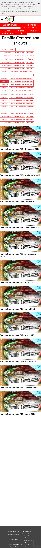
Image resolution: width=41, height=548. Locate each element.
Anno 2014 (4, 84)
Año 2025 (4, 119)
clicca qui (13, 9)
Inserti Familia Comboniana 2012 (21, 78)
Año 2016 (4, 91)
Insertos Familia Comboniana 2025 (21, 119)
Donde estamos (27, 543)
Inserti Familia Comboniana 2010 (21, 72)
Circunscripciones (27, 540)
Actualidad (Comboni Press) (27, 537)
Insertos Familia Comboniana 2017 (21, 94)
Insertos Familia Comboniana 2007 (12, 59)
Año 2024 (30, 116)
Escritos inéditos (14, 544)
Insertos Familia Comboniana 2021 (21, 107)
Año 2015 (4, 87)
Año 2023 (4, 113)
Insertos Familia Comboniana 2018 (21, 97)
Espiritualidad (14, 547)
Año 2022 (30, 110)
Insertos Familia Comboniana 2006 (12, 62)
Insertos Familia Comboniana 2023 (21, 113)
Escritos (14, 542)
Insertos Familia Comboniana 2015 (21, 87)
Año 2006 (30, 59)
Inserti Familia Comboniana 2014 (21, 84)
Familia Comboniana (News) (27, 546)
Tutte (3, 49)
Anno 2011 (4, 75)
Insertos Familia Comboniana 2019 (21, 100)
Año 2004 (30, 65)
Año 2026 (30, 122)
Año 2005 (30, 62)
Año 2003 (30, 68)
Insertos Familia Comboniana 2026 (12, 122)
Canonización (14, 539)
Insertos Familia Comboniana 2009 (12, 53)
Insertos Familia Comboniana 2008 (12, 56)
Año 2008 (30, 53)
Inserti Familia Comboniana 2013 (21, 81)
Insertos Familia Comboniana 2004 (12, 68)
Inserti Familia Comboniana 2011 (21, 75)
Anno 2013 (4, 81)
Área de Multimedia (14, 534)
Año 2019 (4, 100)
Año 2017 (4, 94)
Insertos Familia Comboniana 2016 (21, 91)
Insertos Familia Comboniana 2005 (12, 65)
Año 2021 (4, 107)
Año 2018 (4, 97)
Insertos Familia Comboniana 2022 (12, 110)
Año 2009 (11, 49)
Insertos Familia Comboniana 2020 (21, 103)
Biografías (14, 537)
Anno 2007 (30, 56)
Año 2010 (4, 72)
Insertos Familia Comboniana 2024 (12, 116)
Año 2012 (4, 78)
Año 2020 (4, 103)
